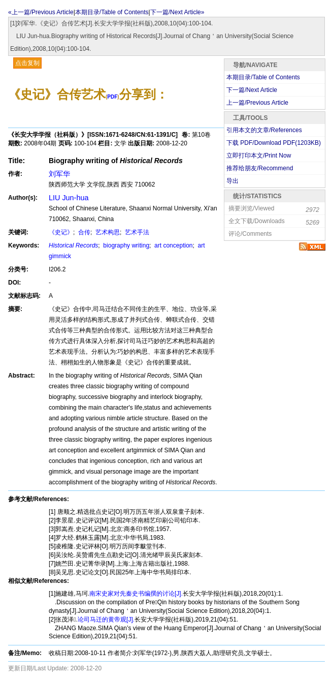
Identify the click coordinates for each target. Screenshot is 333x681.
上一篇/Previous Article (257, 102)
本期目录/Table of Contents (112, 12)
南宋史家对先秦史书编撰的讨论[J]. (136, 593)
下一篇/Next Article (251, 90)
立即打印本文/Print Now (258, 155)
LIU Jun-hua (68, 198)
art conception (173, 245)
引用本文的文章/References (264, 130)
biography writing (125, 245)
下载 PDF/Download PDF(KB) (273, 142)
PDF (112, 97)
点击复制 (27, 63)
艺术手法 (136, 232)
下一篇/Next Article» (177, 12)
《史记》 (61, 232)
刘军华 (59, 174)
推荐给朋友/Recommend (259, 168)
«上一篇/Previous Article (41, 12)
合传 (83, 232)
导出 (232, 180)
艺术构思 (107, 232)
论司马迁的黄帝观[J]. (106, 619)
